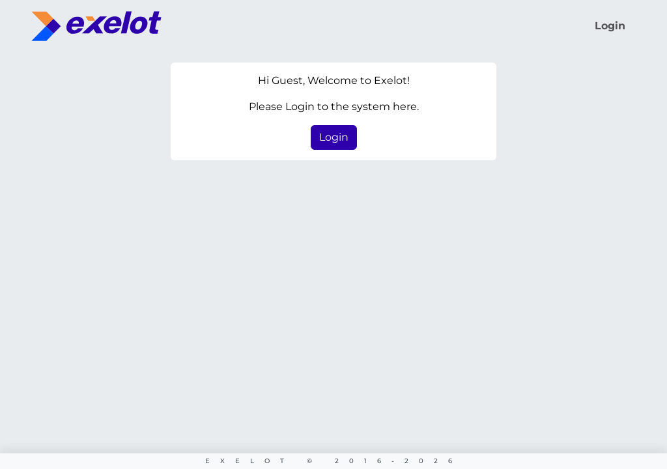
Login (610, 26)
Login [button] (333, 137)
